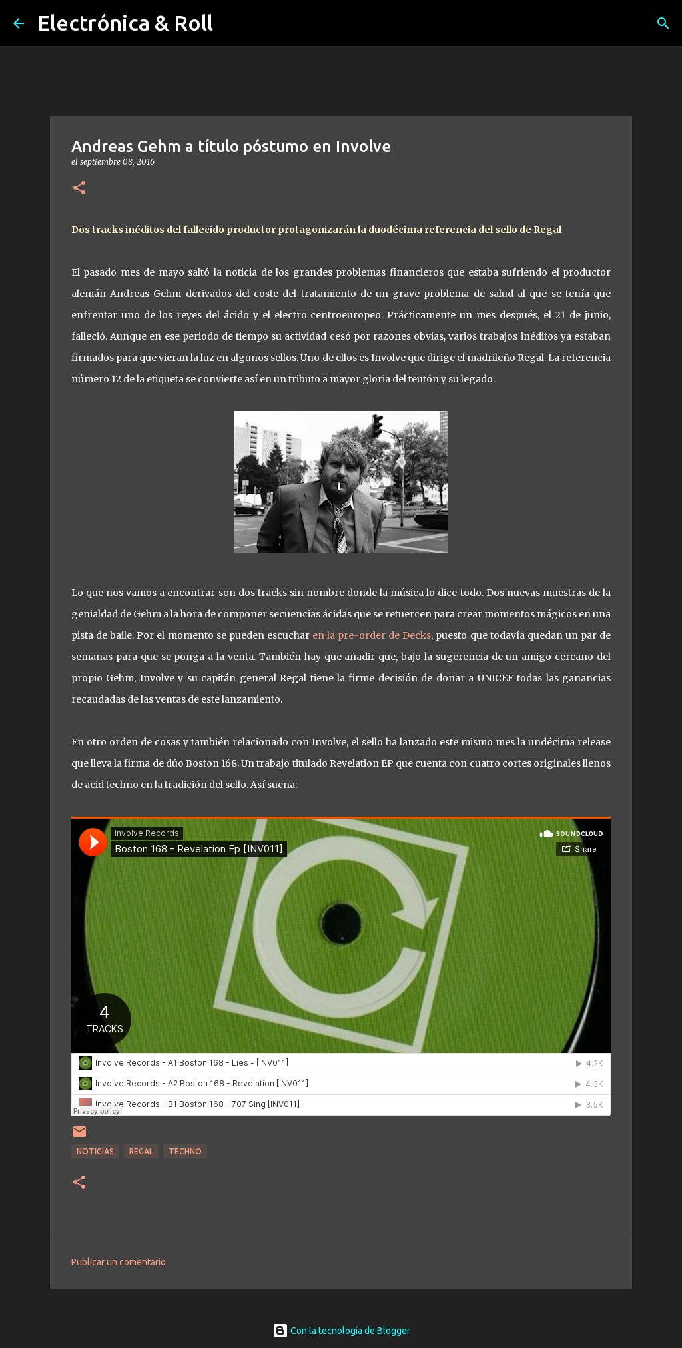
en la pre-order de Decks (371, 635)
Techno (185, 1151)
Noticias (95, 1151)
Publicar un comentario (118, 1262)
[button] (79, 189)
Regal (141, 1151)
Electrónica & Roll (125, 23)
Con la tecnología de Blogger (341, 1330)
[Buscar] (663, 23)
